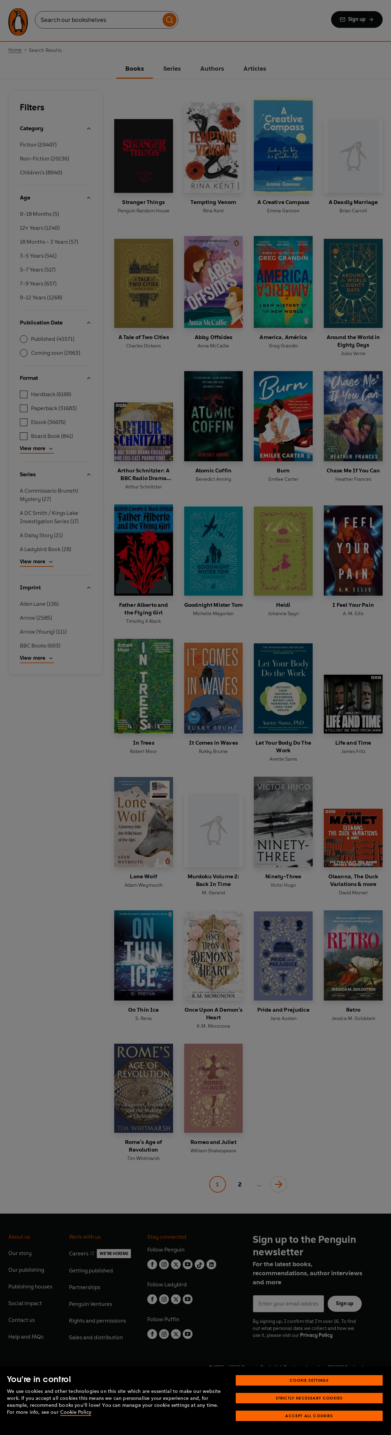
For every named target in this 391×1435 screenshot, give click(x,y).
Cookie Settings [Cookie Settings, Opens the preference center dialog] (309, 1380)
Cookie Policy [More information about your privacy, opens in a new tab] (75, 1412)
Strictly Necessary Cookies (309, 1398)
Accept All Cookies (309, 1415)
